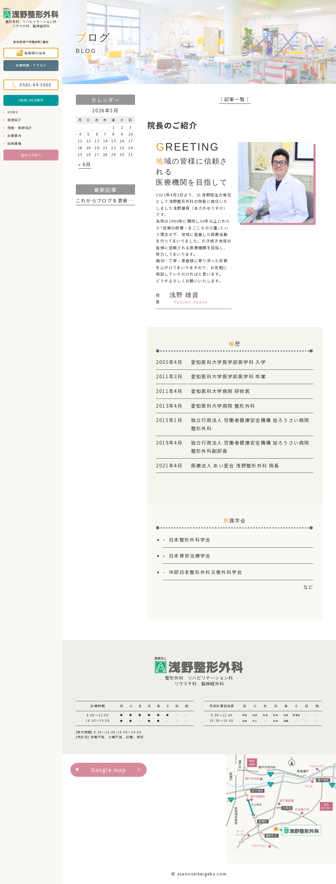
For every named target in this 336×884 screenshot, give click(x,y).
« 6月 (84, 164)
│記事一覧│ (235, 99)
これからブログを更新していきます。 (120, 200)
